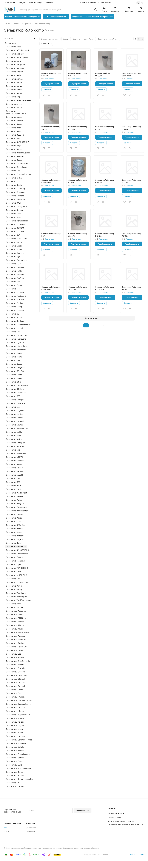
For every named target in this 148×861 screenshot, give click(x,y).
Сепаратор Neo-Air (14, 471)
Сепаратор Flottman (15, 299)
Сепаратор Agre (13, 61)
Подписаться (82, 811)
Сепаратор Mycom (14, 464)
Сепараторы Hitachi (15, 711)
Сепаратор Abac (13, 46)
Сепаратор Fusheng (15, 310)
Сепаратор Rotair (14, 543)
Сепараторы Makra (14, 729)
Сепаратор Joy (13, 360)
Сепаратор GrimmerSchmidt (18, 324)
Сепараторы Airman (15, 621)
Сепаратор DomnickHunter (18, 221)
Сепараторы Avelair (15, 643)
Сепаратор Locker (14, 417)
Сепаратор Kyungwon (16, 400)
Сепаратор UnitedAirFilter (17, 582)
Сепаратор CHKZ (14, 178)
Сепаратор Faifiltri (14, 271)
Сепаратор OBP (13, 478)
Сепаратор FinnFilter (15, 292)
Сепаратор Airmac (14, 79)
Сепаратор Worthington (16, 596)
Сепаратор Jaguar (14, 353)
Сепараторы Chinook (15, 679)
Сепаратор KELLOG (15, 371)
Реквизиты (30, 831)
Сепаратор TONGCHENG (17, 568)
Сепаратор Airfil (13, 75)
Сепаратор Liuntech (15, 414)
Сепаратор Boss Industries (18, 153)
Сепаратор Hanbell (14, 328)
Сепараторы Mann (14, 732)
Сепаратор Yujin (13, 604)
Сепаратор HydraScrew (16, 335)
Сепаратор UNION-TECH (17, 575)
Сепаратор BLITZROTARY (17, 142)
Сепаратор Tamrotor (15, 557)
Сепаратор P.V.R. (13, 489)
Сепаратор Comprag (15, 188)
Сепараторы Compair (15, 686)
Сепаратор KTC (13, 396)
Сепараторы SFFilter (15, 750)
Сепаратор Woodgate (16, 593)
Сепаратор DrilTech (15, 231)
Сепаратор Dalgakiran (16, 199)
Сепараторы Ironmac (15, 718)
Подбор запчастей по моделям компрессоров (92, 16)
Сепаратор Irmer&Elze (16, 349)
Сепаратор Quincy (14, 521)
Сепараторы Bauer (14, 650)
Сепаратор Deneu (14, 213)
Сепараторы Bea (13, 654)
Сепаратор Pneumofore (16, 507)
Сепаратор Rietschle (15, 536)
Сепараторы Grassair (15, 707)
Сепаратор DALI (13, 203)
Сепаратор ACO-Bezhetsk (17, 50)
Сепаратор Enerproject (16, 260)
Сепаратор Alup (13, 97)
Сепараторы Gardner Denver (19, 700)
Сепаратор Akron (14, 93)
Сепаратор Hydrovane (16, 339)
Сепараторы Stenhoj (15, 761)
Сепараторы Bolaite (15, 664)
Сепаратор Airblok (14, 72)
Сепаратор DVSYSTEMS (17, 239)
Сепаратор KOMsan (15, 389)
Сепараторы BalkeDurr (16, 647)
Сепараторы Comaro (15, 682)
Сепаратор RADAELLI (15, 525)
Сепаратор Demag (14, 210)
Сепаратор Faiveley (15, 274)
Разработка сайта (137, 854)
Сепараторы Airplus (15, 625)
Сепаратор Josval (14, 357)
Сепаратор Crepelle (15, 196)
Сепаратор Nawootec (16, 468)
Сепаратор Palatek (14, 496)
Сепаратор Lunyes (14, 425)
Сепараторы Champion (16, 675)
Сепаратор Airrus (14, 86)
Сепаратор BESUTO (15, 135)
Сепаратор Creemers (15, 192)
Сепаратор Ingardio (15, 342)
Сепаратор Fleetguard (16, 296)
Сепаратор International (16, 346)
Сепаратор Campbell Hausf (18, 163)
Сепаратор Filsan (14, 289)
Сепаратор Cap (13, 170)
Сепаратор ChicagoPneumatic (19, 174)
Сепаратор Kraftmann (16, 392)
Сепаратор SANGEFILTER (17, 550)
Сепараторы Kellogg (15, 722)
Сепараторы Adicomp (16, 611)
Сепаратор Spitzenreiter (17, 553)
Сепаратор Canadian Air (17, 167)
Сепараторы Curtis (14, 689)
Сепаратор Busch (14, 160)
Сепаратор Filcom (14, 285)
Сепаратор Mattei (14, 439)
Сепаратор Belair (13, 128)
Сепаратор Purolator (15, 514)
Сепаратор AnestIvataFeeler (18, 100)
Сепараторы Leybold (15, 725)
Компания (30, 823)
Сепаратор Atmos (14, 107)
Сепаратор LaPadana (15, 403)
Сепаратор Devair (14, 217)
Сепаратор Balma (14, 124)
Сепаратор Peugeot (15, 503)
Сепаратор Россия (14, 607)
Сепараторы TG (13, 783)
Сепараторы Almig (14, 629)
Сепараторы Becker (15, 657)
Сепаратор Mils (13, 450)
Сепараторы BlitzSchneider (18, 661)
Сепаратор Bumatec (15, 156)
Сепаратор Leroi (13, 407)
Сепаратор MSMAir (14, 457)
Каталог (7, 828)
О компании (31, 828)
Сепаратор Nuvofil (14, 475)
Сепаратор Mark (13, 435)
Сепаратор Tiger (13, 564)
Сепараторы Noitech (15, 736)
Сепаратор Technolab (16, 561)
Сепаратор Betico (14, 138)
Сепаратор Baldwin (14, 120)
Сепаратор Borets (14, 149)
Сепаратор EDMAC (14, 249)
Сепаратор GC (12, 314)
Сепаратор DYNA (14, 242)
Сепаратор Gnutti (14, 317)
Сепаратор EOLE (13, 264)
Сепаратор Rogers (14, 539)
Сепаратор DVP (13, 235)
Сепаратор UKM (13, 571)
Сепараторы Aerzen (15, 614)
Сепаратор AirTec (14, 89)
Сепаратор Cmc (13, 181)
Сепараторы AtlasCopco (17, 639)
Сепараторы (10, 43)
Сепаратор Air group (15, 64)
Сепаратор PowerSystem (17, 511)
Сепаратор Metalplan (15, 443)
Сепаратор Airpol (14, 82)
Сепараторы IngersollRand (18, 715)
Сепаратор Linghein (15, 410)
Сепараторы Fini (13, 693)
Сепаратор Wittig (14, 589)
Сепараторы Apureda (15, 636)
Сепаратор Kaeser (14, 364)
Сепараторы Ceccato (15, 672)
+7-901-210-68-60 (88, 3)
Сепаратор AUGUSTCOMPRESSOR (16, 112)
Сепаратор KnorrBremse (17, 385)
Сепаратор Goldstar (15, 321)
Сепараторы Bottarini (15, 668)
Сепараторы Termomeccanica (19, 779)
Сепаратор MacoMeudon (17, 428)
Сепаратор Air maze (15, 68)
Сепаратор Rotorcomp (16, 546)
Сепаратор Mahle (14, 432)
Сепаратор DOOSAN (15, 228)
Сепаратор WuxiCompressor (19, 600)
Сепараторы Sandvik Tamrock (19, 740)
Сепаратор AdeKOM (15, 54)
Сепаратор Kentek (14, 378)
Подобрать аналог (51, 84)
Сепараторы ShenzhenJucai (18, 754)
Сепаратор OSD (13, 482)
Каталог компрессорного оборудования (22, 16)
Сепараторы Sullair (14, 765)
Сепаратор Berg (13, 131)
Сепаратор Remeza (14, 528)
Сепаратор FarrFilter (15, 278)
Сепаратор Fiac (13, 281)
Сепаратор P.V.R (13, 485)
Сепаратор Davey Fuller (16, 206)
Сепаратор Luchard (15, 421)
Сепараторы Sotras (15, 758)
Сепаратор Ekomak (15, 253)
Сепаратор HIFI (13, 332)
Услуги (6, 831)
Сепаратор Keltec (14, 375)
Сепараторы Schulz (15, 747)
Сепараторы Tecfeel (15, 775)
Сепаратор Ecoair (14, 246)
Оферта (106, 854)
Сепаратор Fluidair (14, 303)
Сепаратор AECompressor (18, 57)
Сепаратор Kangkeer (15, 367)
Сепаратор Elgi (13, 256)
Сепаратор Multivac (15, 460)
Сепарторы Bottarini (15, 786)
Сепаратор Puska (14, 518)
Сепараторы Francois (15, 697)
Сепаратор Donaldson (16, 224)
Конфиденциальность (91, 854)
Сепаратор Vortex (14, 586)
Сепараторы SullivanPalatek (18, 768)
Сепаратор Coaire (14, 185)
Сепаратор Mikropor (15, 446)
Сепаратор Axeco (14, 117)
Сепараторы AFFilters (16, 618)
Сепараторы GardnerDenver (18, 704)
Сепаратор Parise (14, 500)
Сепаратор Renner (14, 532)
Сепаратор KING (13, 382)
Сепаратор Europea (15, 267)
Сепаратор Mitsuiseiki (16, 453)
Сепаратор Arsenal (14, 104)
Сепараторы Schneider (16, 743)
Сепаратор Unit (13, 579)
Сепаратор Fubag (14, 307)
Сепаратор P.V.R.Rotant (16, 493)
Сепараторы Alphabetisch (17, 632)
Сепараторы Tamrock (16, 772)
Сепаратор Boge (13, 145)
